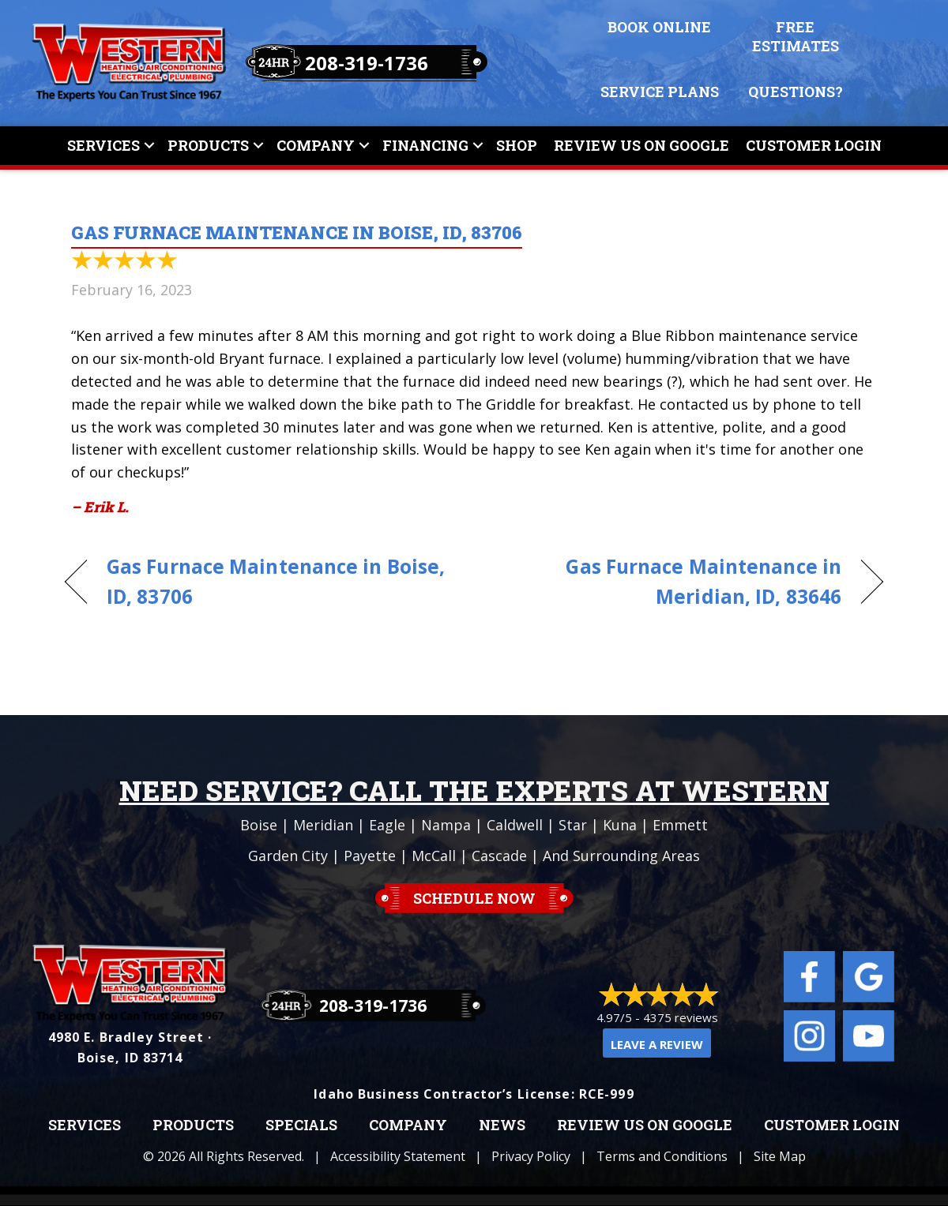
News (502, 1125)
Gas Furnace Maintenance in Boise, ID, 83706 (276, 581)
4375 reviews (680, 1017)
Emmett (680, 824)
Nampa (446, 824)
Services (103, 145)
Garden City (288, 855)
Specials (301, 1125)
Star (573, 824)
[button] (149, 145)
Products (208, 145)
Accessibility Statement (397, 1156)
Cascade (499, 855)
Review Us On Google (641, 145)
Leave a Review (657, 1044)
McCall (434, 855)
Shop (516, 145)
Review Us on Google (644, 1125)
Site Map (780, 1156)
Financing (425, 145)
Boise (258, 824)
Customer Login (814, 145)
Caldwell (515, 824)
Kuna (620, 824)
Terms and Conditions (662, 1156)
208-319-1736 (366, 63)
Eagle (387, 824)
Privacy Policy (530, 1156)
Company (315, 145)
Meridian (323, 824)
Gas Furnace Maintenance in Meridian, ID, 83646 (669, 581)
